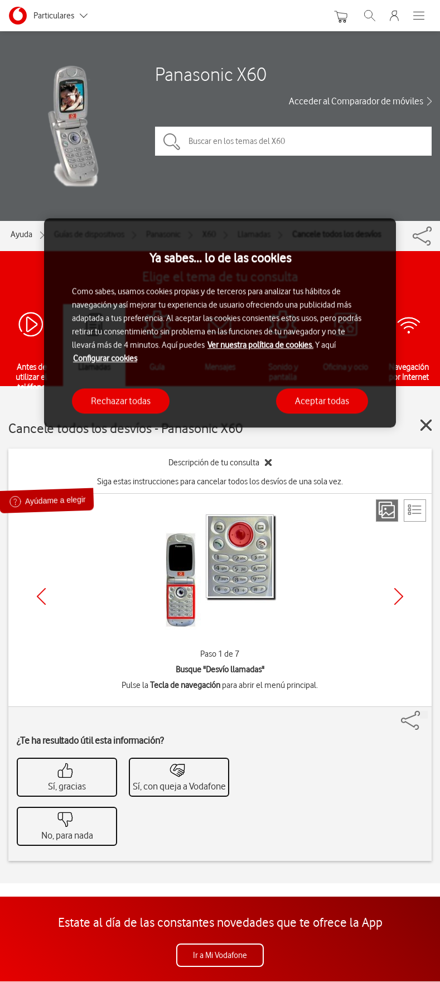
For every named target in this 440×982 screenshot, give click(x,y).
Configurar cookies (105, 358)
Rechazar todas (121, 400)
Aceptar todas (322, 400)
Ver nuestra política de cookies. (260, 345)
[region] (220, 322)
